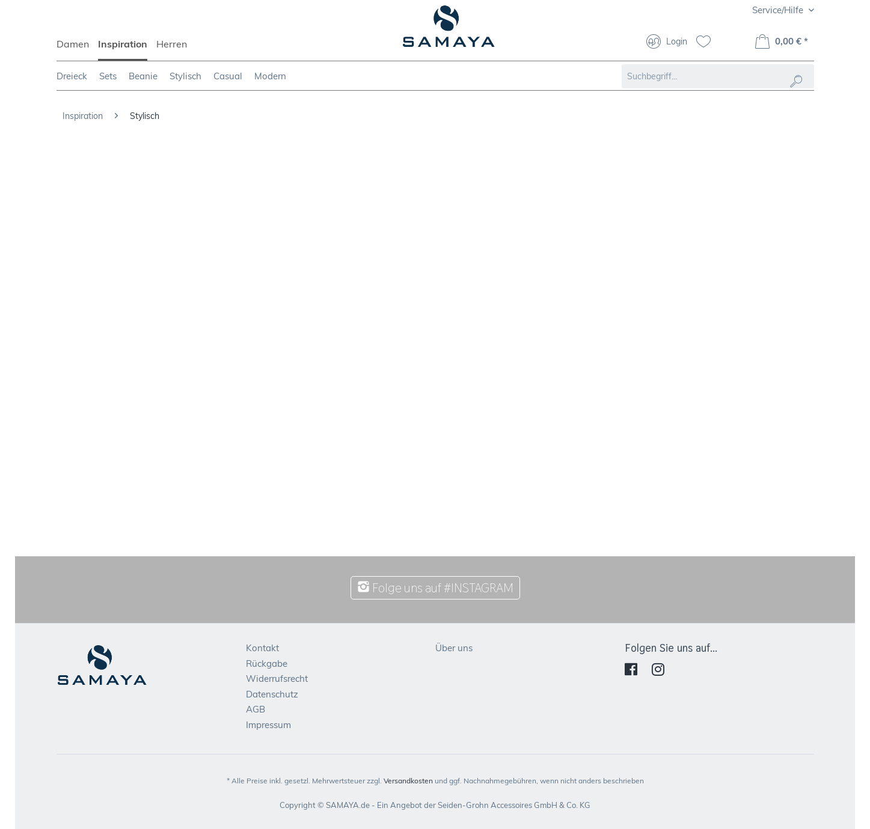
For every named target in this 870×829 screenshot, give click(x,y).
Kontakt (262, 648)
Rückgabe (266, 663)
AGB (255, 709)
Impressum (268, 724)
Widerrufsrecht (277, 678)
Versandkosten (408, 780)
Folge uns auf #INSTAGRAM (435, 588)
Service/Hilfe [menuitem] (779, 10)
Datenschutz (272, 694)
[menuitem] (77, 49)
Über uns (454, 648)
